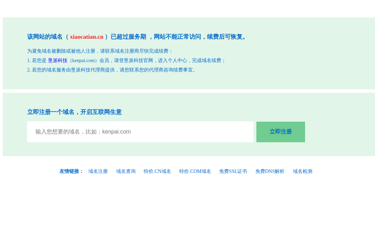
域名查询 (126, 171)
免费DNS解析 (270, 171)
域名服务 (56, 70)
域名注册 (98, 171)
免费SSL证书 (233, 171)
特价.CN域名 (157, 171)
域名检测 (302, 171)
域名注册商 (127, 51)
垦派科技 (57, 60)
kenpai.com (83, 60)
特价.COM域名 (195, 171)
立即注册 (281, 132)
